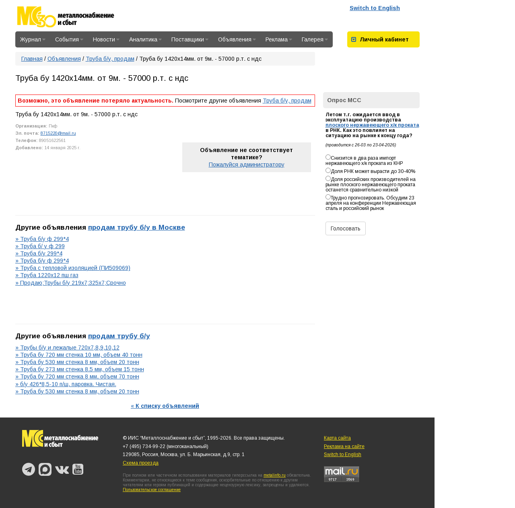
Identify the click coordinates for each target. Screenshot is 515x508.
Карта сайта (337, 438)
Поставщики (189, 39)
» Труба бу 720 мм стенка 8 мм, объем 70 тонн (77, 376)
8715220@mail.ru (58, 133)
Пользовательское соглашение (152, 489)
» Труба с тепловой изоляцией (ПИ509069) (72, 268)
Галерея (315, 39)
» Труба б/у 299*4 (38, 253)
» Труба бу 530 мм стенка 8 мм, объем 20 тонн (77, 362)
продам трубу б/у (119, 336)
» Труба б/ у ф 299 (40, 246)
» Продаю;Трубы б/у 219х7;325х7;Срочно (70, 283)
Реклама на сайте (344, 446)
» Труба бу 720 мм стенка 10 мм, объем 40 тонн (78, 355)
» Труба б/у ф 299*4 (42, 239)
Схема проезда (141, 463)
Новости (106, 39)
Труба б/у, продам (110, 59)
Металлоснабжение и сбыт (76, 16)
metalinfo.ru (275, 475)
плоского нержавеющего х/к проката (372, 125)
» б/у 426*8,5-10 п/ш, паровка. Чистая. (65, 384)
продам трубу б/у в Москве (136, 227)
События (69, 39)
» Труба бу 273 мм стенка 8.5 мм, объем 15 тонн (79, 369)
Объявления (237, 39)
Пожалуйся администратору (246, 164)
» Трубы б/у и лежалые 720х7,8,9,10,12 (67, 347)
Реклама (279, 39)
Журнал (32, 39)
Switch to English (375, 8)
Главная (32, 59)
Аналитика (145, 39)
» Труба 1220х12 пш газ (46, 275)
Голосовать (345, 228)
